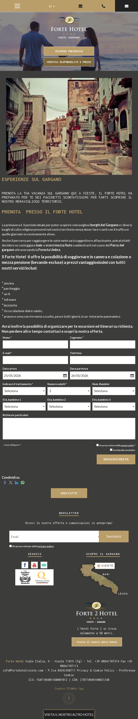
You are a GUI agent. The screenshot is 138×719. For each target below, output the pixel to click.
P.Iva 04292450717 (61, 670)
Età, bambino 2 (56, 399)
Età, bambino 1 (12, 399)
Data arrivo (10, 368)
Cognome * (77, 337)
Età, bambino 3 (101, 399)
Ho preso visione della (33, 546)
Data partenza (79, 368)
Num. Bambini (100, 384)
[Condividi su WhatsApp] (23, 482)
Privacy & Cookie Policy (95, 670)
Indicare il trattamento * (18, 384)
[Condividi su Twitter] (11, 482)
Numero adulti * (57, 384)
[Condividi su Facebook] (5, 482)
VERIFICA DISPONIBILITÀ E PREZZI (69, 61)
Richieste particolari (15, 415)
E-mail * (7, 353)
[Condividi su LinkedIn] (17, 482)
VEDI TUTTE (69, 493)
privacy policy (127, 445)
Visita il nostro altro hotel (69, 714)
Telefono (76, 353)
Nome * (7, 337)
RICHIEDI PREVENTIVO (69, 51)
